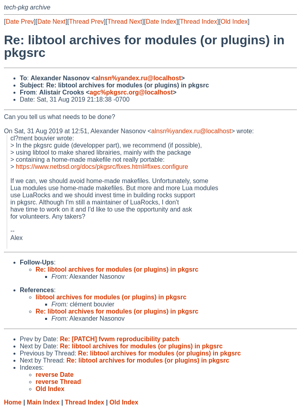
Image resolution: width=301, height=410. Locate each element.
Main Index (43, 402)
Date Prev (20, 21)
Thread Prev (86, 21)
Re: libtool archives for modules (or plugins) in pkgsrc (117, 269)
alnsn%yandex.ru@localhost (138, 78)
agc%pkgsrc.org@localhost (131, 92)
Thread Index (198, 21)
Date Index (161, 21)
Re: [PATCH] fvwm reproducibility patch (119, 339)
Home (12, 402)
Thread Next (124, 21)
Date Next (51, 21)
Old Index (234, 21)
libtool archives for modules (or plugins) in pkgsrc (111, 297)
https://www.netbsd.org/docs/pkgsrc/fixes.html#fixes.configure (102, 166)
